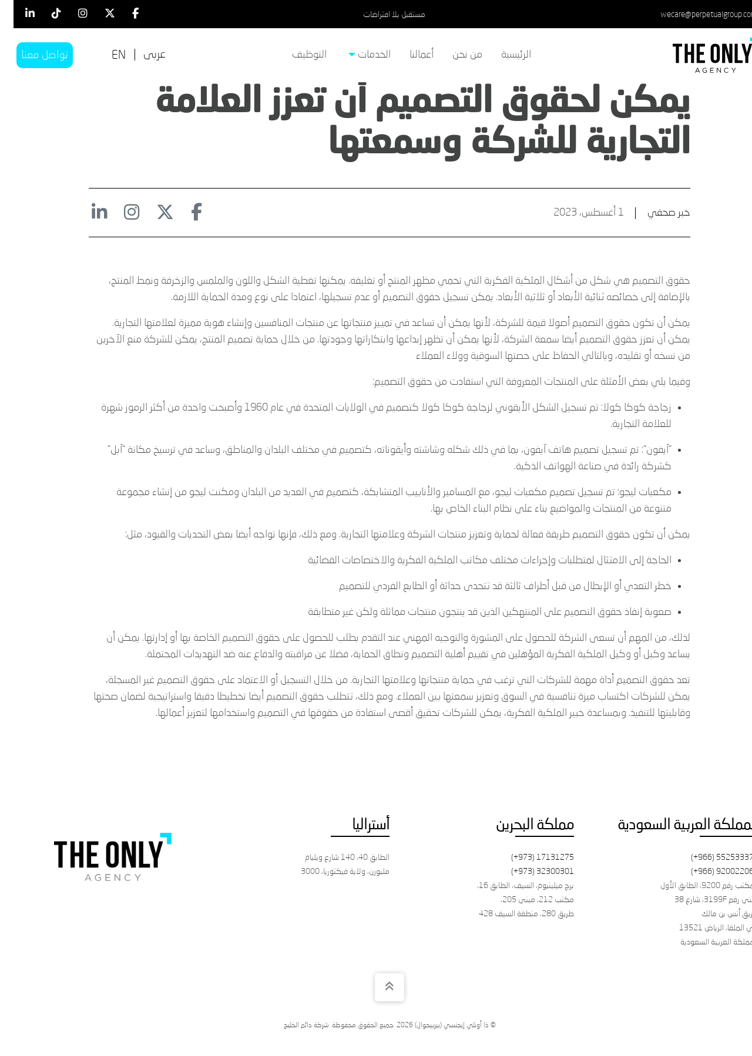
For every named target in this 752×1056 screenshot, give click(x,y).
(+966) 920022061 (711, 871)
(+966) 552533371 (711, 857)
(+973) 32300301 (529, 871)
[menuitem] (503, 55)
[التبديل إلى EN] (105, 55)
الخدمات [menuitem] (356, 55)
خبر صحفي (655, 212)
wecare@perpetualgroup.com (695, 15)
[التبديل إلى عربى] (141, 55)
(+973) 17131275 (529, 857)
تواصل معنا (31, 55)
